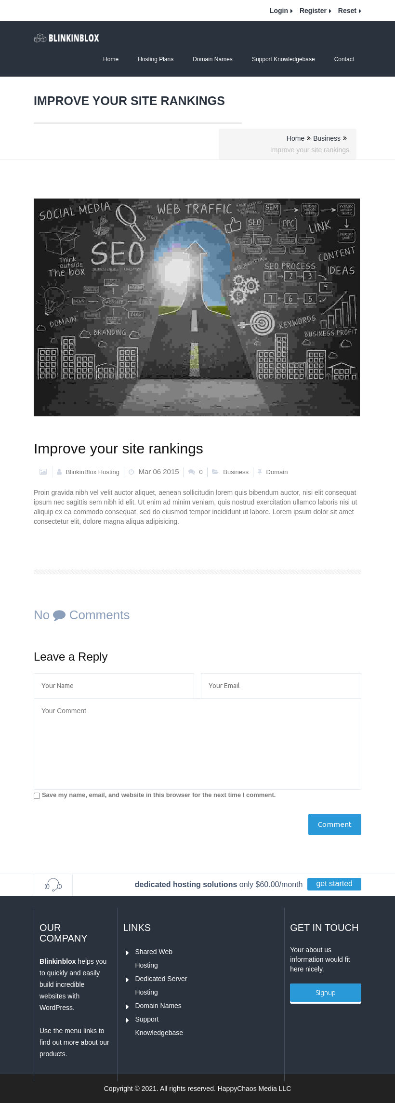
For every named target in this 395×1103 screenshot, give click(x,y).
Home (110, 59)
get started (334, 883)
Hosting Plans (155, 59)
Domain (277, 472)
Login (279, 10)
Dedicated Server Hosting (162, 984)
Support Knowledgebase (283, 59)
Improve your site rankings (118, 448)
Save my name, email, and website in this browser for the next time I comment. (159, 794)
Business (327, 138)
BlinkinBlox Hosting (88, 472)
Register (313, 10)
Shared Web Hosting (154, 957)
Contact (344, 59)
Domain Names (213, 59)
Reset (347, 10)
